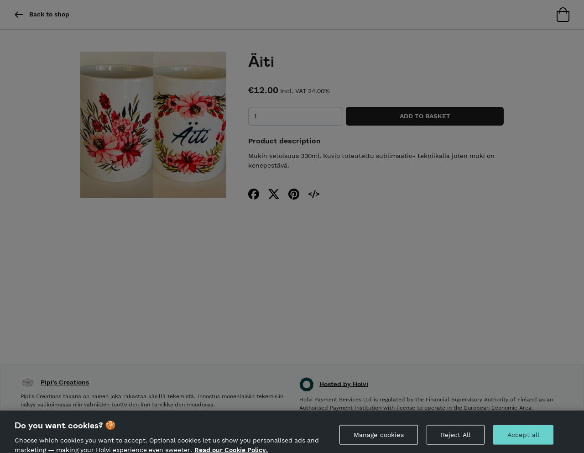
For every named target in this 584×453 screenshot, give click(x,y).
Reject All (455, 436)
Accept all (523, 436)
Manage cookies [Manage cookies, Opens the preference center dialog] (379, 436)
